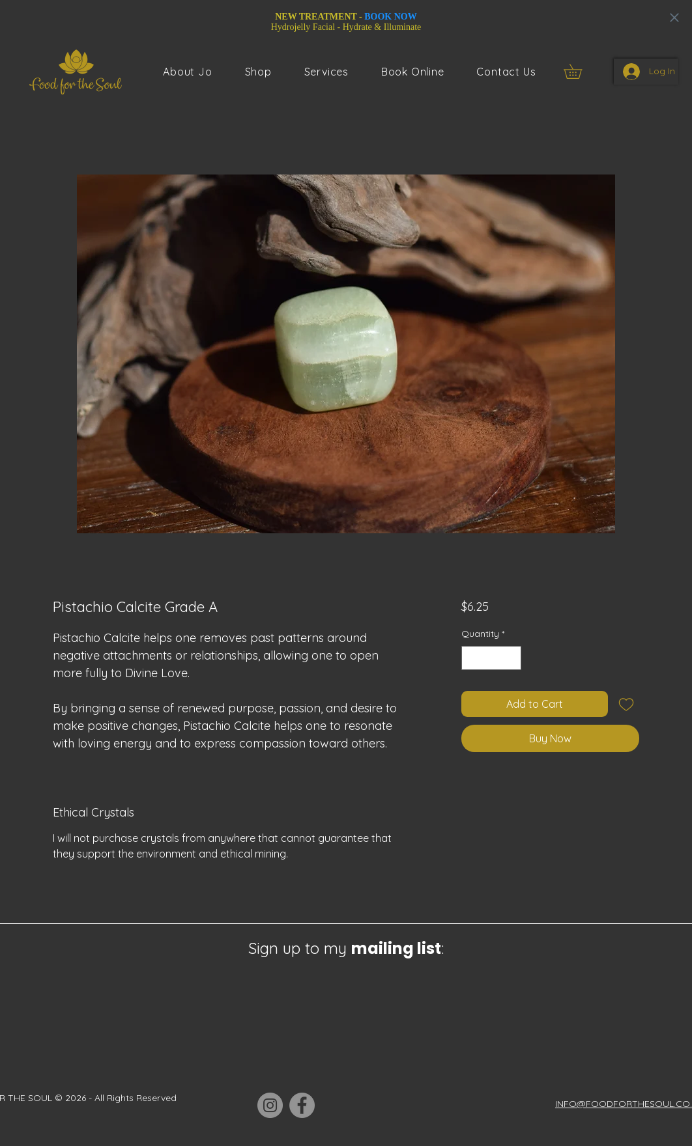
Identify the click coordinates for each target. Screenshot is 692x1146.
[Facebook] (302, 1105)
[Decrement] (471, 658)
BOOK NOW (390, 16)
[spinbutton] (491, 658)
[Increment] (511, 658)
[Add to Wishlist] (626, 704)
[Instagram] (270, 1105)
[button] (326, 72)
